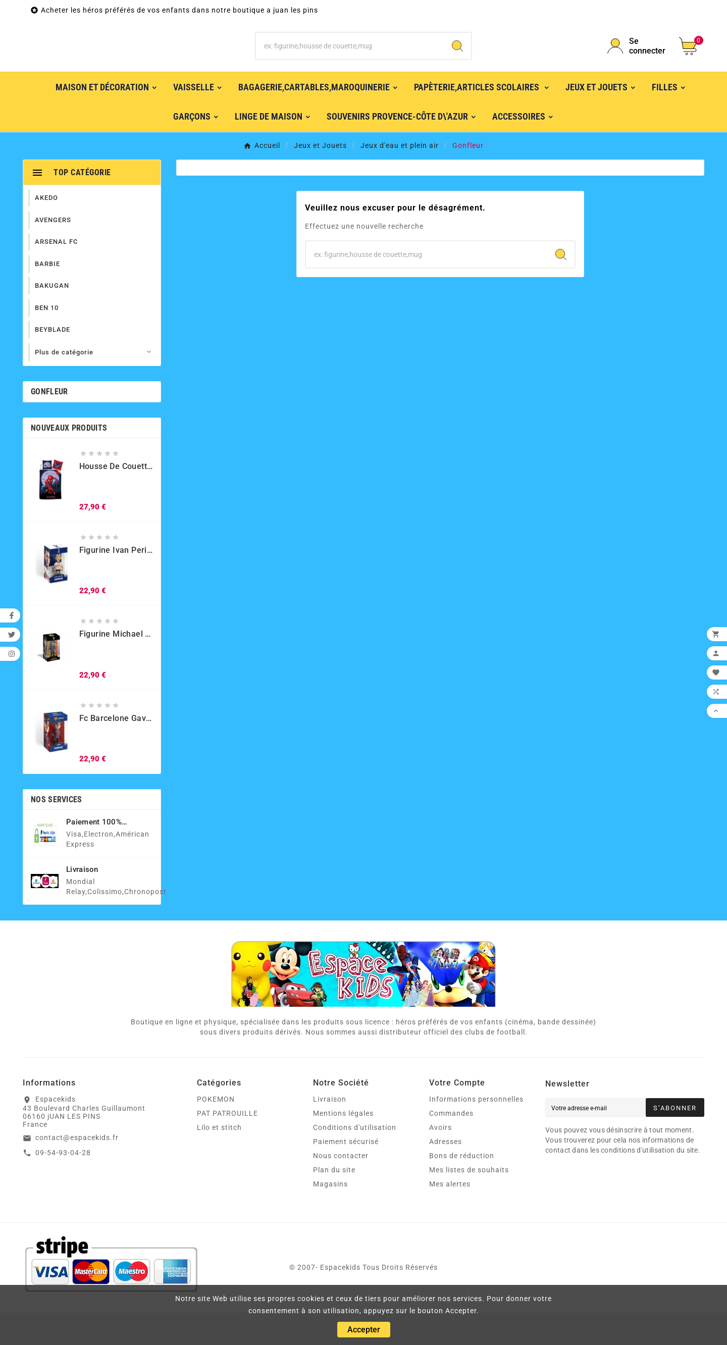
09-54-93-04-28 (63, 1185)
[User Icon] (637, 62)
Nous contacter (341, 1188)
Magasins (330, 1216)
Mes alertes (450, 1216)
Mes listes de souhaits (469, 1202)
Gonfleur (49, 424)
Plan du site (334, 1202)
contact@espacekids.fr (77, 1170)
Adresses (445, 1174)
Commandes (451, 1146)
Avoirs (440, 1160)
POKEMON (216, 1131)
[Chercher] (350, 62)
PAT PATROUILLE (227, 1146)
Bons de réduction (461, 1188)
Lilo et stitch (219, 1160)
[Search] (457, 62)
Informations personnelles (476, 1131)
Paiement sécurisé (346, 1174)
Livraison (329, 1131)
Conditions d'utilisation (354, 1160)
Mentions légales (343, 1146)
